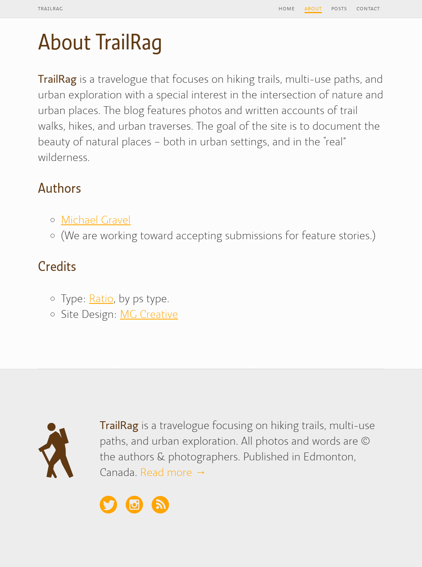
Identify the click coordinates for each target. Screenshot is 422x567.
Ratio (101, 298)
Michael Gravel (96, 219)
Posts (339, 8)
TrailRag (50, 8)
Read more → (173, 471)
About (313, 8)
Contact (368, 8)
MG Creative (149, 313)
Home (287, 8)
